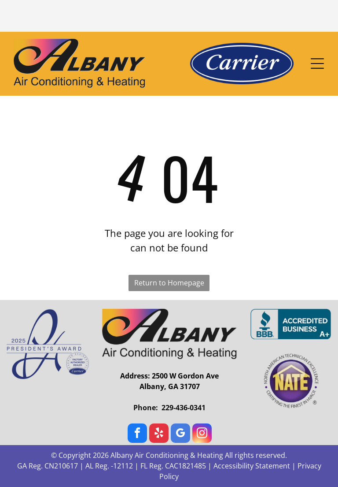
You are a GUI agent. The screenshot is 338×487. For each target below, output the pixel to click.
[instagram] (202, 434)
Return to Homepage (169, 283)
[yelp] (159, 434)
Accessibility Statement (251, 466)
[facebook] (137, 434)
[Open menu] (317, 63)
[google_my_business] (180, 434)
